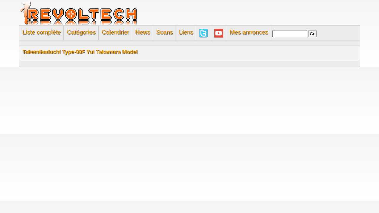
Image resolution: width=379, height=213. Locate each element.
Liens (186, 32)
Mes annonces (248, 32)
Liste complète (41, 32)
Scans (164, 32)
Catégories (81, 32)
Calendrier (115, 32)
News (142, 32)
